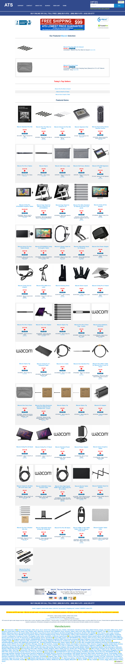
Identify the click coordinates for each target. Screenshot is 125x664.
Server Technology (110, 653)
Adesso (58, 630)
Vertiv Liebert (118, 658)
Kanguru (63, 644)
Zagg (106, 659)
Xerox (80, 659)
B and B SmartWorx (114, 631)
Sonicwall (87, 655)
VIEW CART (56, 5)
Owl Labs (16, 650)
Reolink (91, 652)
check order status (47, 608)
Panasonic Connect (35, 650)
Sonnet (93, 655)
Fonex (114, 639)
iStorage (34, 644)
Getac (45, 641)
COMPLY (92, 634)
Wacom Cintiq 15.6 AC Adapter (24, 286)
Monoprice (112, 647)
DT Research (24, 637)
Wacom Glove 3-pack (81, 285)
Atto (84, 631)
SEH (89, 653)
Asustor (67, 631)
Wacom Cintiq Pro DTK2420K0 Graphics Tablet (24, 205)
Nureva (66, 648)
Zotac (121, 659)
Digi (114, 636)
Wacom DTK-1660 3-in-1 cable (43, 286)
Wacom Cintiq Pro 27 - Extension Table (43, 364)
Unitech (48, 658)
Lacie (26, 645)
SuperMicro (28, 656)
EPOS (23, 639)
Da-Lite (71, 636)
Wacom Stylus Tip (62, 324)
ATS (80, 631)
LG (60, 645)
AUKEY (99, 631)
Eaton (64, 637)
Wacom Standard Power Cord (62, 447)
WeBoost (55, 659)
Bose (49, 633)
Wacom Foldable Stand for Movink (100, 486)
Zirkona (115, 659)
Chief (9, 634)
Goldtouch (66, 641)
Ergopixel (49, 639)
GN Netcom (58, 641)
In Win (82, 642)
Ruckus (116, 652)
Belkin (27, 633)
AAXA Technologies (24, 630)
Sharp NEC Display (8, 655)
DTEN (31, 637)
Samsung (5, 653)
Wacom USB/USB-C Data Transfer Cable (43, 486)
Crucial (24, 636)
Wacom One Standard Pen (81, 364)
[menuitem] (8, 6)
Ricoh (97, 652)
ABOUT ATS (38, 5)
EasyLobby (58, 637)
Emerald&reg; (118, 637)
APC (35, 631)
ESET (62, 639)
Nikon (57, 648)
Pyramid (40, 652)
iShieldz (28, 644)
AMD (112, 630)
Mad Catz (115, 645)
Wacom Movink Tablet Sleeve (81, 486)
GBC (27, 641)
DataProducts (97, 636)
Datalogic (77, 636)
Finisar (97, 639)
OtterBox (5, 650)
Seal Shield (76, 653)
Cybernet (55, 636)
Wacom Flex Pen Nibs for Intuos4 (73, 47)
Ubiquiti (32, 658)
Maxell (17, 647)
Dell (103, 636)
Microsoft (76, 647)
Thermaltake (89, 656)
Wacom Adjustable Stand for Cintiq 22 (81, 247)
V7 (62, 658)
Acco (37, 630)
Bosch (44, 633)
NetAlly (45, 648)
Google (73, 641)
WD (37, 659)
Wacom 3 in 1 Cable (62, 364)
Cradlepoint (11, 636)
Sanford (33, 653)
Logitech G (99, 645)
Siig (27, 655)
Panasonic (24, 650)
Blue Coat (38, 633)
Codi (77, 634)
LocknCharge (83, 645)
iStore (40, 644)
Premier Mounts (25, 652)
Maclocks (107, 645)
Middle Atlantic (85, 647)
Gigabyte (51, 641)
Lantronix (32, 645)
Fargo (82, 639)
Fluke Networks (105, 639)
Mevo (28, 647)
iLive (77, 642)
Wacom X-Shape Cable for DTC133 (62, 247)
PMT (3, 652)
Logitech (92, 645)
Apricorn (40, 631)
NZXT (87, 648)
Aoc (26, 631)
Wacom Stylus (43, 166)
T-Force (70, 656)
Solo (81, 655)
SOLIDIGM (76, 655)
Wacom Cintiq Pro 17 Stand (43, 447)
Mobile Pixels (103, 647)
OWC (10, 650)
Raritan (78, 652)
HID (19, 642)
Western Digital (64, 659)
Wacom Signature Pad (81, 127)
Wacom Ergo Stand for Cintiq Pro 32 (62, 205)
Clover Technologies (63, 634)
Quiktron (51, 652)
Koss (9, 645)
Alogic (101, 630)
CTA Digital (31, 636)
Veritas (84, 658)
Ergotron (56, 639)
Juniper (55, 644)
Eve (65, 639)
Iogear (4, 644)
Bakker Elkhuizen (8, 633)
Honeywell (32, 642)
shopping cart (70, 608)
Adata (54, 630)
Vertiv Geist (109, 658)
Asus (62, 631)
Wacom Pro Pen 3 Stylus (24, 324)
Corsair (4, 636)
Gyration (109, 641)
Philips (85, 650)
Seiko (93, 653)
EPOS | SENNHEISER (33, 639)
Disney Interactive (8, 637)
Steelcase (11, 656)
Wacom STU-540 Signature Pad (100, 166)
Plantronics (106, 650)
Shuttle (17, 655)
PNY (6, 652)
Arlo (52, 631)
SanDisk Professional (22, 653)
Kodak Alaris (112, 644)
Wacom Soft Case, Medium (81, 166)
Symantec (36, 656)
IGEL (73, 642)
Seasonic (84, 653)
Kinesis (93, 644)
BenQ (32, 633)
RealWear (85, 652)
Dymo (43, 637)
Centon (116, 633)
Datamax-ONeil (86, 636)
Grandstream (93, 641)
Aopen (31, 631)
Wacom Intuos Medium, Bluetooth (100, 325)
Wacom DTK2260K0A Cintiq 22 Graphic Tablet (43, 247)
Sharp (120, 653)
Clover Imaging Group (47, 634)
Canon (103, 633)
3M (15, 630)
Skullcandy (42, 655)
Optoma (112, 648)
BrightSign (70, 633)
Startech (5, 656)
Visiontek (16, 659)
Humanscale (56, 642)
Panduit (44, 650)
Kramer (14, 645)
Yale (90, 659)
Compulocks (99, 634)
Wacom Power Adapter (81, 447)
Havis (16, 642)
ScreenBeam (67, 653)
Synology (43, 656)
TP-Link (102, 656)
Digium (119, 636)
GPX (86, 641)
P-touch (33, 652)
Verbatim (79, 658)
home (33, 608)
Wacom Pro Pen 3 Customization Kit (24, 570)
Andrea (17, 631)
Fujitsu (10, 641)
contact (77, 608)
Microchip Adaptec (60, 647)
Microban (42, 647)
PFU (81, 650)
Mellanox (23, 647)
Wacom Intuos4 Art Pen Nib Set (62, 127)
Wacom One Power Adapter (100, 246)
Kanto (68, 644)
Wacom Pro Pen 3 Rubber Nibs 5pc (24, 528)
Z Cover (101, 659)
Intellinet (98, 642)
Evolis (69, 639)
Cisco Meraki (18, 634)
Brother (84, 633)
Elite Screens (92, 637)
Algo (87, 630)
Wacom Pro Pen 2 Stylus (24, 166)
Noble (62, 648)
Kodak (106, 644)
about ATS (89, 608)
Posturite (16, 652)
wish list (55, 608)
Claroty (37, 634)
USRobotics (56, 658)
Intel (92, 642)
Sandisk (11, 653)
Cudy (38, 636)
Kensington (75, 644)
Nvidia (72, 648)
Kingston (100, 644)
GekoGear (33, 641)
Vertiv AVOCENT (99, 658)
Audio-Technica (91, 631)
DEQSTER (109, 636)
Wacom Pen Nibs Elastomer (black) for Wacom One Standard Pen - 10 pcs (43, 407)
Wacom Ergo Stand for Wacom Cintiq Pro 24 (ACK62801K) (43, 206)
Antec (23, 631)
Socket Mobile (67, 655)
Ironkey (21, 644)
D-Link (17, 637)
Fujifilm (4, 641)
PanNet (50, 650)
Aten (77, 631)
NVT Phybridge (80, 648)
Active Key (47, 630)
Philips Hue (93, 650)
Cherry (4, 634)
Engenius (17, 639)
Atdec (73, 631)
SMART (48, 655)
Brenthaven (55, 633)
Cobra (73, 634)
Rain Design (72, 652)
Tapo (55, 656)
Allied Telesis (94, 630)
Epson (43, 639)
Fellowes (87, 639)
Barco (16, 633)
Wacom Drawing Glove (62, 285)
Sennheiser (99, 653)
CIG (12, 634)
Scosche (59, 653)
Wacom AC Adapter (100, 405)
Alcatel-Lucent (80, 630)
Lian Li (63, 645)
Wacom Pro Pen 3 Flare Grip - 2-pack (81, 325)
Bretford (63, 633)
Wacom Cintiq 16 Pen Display (100, 205)
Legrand (38, 645)
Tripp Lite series (13, 658)
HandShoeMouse (7, 642)
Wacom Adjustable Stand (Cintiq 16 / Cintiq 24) (43, 528)
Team (65, 656)
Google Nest (80, 641)
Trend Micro (118, 656)
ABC (33, 630)
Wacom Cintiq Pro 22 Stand (24, 447)
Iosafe (9, 644)
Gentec (40, 641)
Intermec (104, 642)
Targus (60, 656)
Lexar (50, 645)
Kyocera (20, 645)
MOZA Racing (12, 648)
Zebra (111, 659)
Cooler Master (109, 634)
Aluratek (107, 630)
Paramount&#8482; (60, 650)
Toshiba (96, 656)
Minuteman (94, 647)
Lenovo (44, 645)
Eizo (80, 637)
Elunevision (109, 637)
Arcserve (47, 631)
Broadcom (77, 633)
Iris (18, 644)
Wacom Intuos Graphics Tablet (63, 94)
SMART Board (57, 655)
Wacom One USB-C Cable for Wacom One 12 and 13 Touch (100, 365)
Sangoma (39, 653)
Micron (69, 647)
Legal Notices (49, 618)
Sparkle (103, 655)
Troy (21, 658)
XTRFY (85, 659)
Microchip (49, 647)
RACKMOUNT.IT (61, 652)
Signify (23, 655)
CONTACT (29, 5)
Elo (103, 637)
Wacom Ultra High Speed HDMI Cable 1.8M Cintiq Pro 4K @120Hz (62, 487)
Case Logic (109, 633)
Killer (88, 644)
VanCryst (66, 658)
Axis (104, 631)
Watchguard (31, 659)
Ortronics (119, 648)
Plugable (114, 650)
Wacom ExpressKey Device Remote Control (100, 127)
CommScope (83, 634)
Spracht (109, 655)
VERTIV (90, 658)
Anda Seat (11, 631)
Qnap (46, 652)
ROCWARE (109, 652)
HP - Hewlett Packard (44, 642)
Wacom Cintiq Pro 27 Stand (62, 91)
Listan (76, 645)
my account (62, 608)
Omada (102, 648)
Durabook (37, 637)
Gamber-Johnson (20, 641)
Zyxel (3, 661)
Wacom (64, 36)
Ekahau (84, 637)
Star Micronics (118, 655)
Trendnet (5, 658)
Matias (12, 647)
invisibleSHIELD (113, 642)
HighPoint (25, 642)
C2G (98, 633)
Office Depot (95, 648)
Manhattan (5, 647)
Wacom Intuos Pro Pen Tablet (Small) (25, 247)
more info (92, 50)
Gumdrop (102, 641)
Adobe (64, 630)
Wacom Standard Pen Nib (24, 127)
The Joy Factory (78, 656)
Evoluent (75, 639)
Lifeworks (70, 645)
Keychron (82, 644)
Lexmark (55, 645)
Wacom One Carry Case (70, 65)
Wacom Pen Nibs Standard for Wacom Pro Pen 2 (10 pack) (81, 206)
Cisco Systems (29, 634)
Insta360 (88, 642)
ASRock (57, 631)
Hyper (63, 642)
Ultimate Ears (40, 658)
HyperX (68, 642)
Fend (92, 639)
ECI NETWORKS (72, 637)
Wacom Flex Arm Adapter (43, 324)
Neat (32, 648)
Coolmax (118, 634)
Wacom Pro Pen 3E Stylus (62, 527)
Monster (119, 647)
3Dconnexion (9, 630)
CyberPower (63, 636)
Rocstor (102, 652)
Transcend (109, 656)
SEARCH (47, 5)
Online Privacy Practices (57, 618)
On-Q (107, 648)
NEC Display (38, 648)
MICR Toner (35, 647)
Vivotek (22, 659)
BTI (89, 633)
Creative (19, 636)
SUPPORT (20, 5)
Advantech (71, 630)
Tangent (50, 656)
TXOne (26, 658)
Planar (99, 650)
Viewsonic (5, 659)
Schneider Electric (49, 653)
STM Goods (19, 656)
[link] (103, 20)
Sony (98, 655)
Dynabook (49, 637)
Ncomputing (25, 648)
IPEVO (14, 644)
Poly (10, 652)
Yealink (94, 659)
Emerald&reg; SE (7, 639)
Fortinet (119, 639)
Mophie (4, 648)
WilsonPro (73, 659)
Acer (41, 630)
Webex (48, 659)
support (38, 608)
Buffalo (93, 633)
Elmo (99, 637)
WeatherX (42, 659)
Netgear (51, 648)
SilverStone (34, 655)
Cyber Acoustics (45, 636)
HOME (64, 5)
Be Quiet (22, 633)
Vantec (72, 658)
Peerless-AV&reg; (73, 650)
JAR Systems (47, 644)
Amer (116, 630)
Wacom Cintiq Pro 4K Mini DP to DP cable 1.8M (25, 486)
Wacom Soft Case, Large (62, 166)
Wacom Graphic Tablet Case (100, 528)
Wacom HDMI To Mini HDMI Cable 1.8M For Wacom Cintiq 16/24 (81, 529)
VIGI (10, 659)
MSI (18, 648)
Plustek (119, 650)
